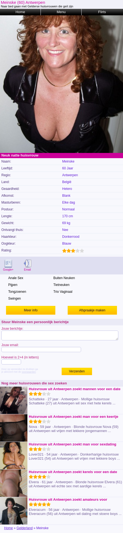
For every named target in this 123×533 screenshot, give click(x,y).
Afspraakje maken (92, 310)
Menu (61, 12)
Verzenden (77, 371)
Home (20, 12)
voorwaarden (29, 371)
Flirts (102, 12)
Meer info (31, 310)
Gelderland (24, 528)
